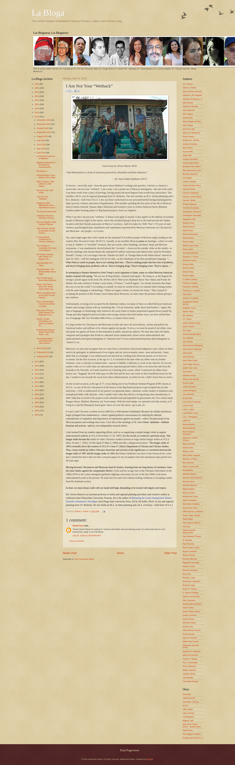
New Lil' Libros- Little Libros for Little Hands (45, 183)
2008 (37, 398)
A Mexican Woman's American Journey (45, 217)
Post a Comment (77, 541)
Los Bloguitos (188, 717)
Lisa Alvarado (188, 394)
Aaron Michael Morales (192, 91)
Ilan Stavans (188, 315)
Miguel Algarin (189, 489)
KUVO (185, 705)
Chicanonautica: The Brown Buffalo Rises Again (46, 271)
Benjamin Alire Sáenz (192, 166)
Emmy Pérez (188, 272)
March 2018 (42, 348)
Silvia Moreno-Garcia (191, 630)
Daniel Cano (78, 526)
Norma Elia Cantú (190, 508)
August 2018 (42, 136)
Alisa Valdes (188, 125)
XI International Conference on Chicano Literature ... (46, 239)
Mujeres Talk (188, 721)
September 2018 (44, 132)
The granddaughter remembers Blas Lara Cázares (44, 340)
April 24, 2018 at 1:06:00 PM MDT (87, 535)
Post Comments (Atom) (84, 559)
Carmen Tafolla (189, 200)
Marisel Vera (188, 448)
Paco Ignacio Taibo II (191, 523)
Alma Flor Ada (189, 129)
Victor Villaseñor (189, 666)
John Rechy (188, 342)
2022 (37, 100)
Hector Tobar (188, 311)
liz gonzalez (188, 398)
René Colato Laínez (191, 547)
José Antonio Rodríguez (193, 345)
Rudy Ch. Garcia (190, 589)
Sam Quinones (189, 600)
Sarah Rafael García (191, 611)
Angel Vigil (187, 155)
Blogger (150, 759)
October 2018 (43, 128)
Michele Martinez (190, 485)
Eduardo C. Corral (190, 257)
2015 (37, 370)
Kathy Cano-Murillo (191, 379)
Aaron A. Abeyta (189, 88)
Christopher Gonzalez (192, 215)
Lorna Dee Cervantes (192, 402)
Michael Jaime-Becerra (192, 478)
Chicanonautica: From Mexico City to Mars (45, 176)
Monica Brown (189, 493)
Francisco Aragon (190, 283)
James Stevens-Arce (191, 323)
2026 (37, 84)
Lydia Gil (186, 420)
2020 (37, 108)
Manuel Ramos (189, 428)
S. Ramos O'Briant (190, 593)
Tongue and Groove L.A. (193, 738)
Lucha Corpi (188, 405)
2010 (37, 390)
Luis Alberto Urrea (190, 413)
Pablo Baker (188, 519)
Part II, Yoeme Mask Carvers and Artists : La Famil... (46, 304)
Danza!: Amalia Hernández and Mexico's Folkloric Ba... (45, 322)
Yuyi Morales (188, 678)
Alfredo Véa (188, 118)
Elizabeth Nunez (190, 260)
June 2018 (41, 144)
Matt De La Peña (190, 459)
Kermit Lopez (188, 383)
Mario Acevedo (189, 444)
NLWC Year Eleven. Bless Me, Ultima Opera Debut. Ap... (45, 286)
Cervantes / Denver (191, 702)
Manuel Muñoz (189, 424)
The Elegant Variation (192, 734)
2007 (37, 402)
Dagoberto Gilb (189, 219)
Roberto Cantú (189, 566)
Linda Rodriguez (190, 390)
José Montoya (188, 357)
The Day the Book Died (46, 211)
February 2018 (43, 352)
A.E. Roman (188, 84)
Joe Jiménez (188, 338)
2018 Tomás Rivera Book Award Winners (46, 279)
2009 (37, 394)
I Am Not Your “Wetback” (42, 198)
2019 (37, 112)
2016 (37, 366)
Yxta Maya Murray (190, 681)
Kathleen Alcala (189, 375)
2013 (37, 378)
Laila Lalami (188, 709)
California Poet (189, 698)
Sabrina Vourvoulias (191, 596)
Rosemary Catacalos (191, 581)
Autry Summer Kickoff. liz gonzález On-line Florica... (45, 230)
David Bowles (188, 238)
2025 (37, 88)
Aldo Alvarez (188, 103)
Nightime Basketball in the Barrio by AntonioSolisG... (45, 164)
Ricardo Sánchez (190, 559)
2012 (37, 382)
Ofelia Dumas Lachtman (193, 511)
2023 (37, 96)
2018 (37, 116)
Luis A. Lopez (188, 409)
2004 (37, 415)
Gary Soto (187, 294)
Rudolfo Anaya (189, 585)
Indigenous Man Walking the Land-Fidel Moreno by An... (46, 205)
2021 (37, 104)
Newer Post (70, 553)
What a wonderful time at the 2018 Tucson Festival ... (45, 295)
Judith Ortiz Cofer (190, 368)
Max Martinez (188, 463)
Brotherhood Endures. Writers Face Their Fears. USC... (45, 332)
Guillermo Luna (189, 308)
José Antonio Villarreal (192, 349)
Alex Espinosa (189, 110)
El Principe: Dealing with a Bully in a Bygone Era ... (44, 256)
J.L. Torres (187, 319)
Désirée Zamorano (190, 245)
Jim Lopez (187, 330)
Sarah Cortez (188, 608)
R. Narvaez (187, 540)
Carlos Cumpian (189, 181)
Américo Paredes (190, 144)
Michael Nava (188, 481)
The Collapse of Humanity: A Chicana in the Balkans (46, 248)
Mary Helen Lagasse (191, 455)
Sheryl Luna (188, 626)
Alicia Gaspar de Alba (192, 121)
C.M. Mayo (187, 178)
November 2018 (44, 124)
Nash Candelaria (190, 500)
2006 (37, 407)
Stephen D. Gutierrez (192, 651)
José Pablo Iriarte (190, 360)
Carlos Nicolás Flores (192, 185)
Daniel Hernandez (190, 234)
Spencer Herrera (190, 638)
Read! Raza (188, 730)
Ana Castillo (188, 151)
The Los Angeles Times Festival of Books (46, 223)
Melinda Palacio (189, 474)
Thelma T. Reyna (190, 659)
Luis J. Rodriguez (190, 417)
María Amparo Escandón (189, 433)
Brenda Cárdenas (190, 174)
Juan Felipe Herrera (191, 364)
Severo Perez (188, 619)
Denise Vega (188, 242)
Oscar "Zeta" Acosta (191, 515)
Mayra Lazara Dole (191, 466)
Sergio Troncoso (190, 615)
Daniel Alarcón (189, 227)
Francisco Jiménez (190, 287)
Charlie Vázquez (190, 204)
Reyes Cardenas (190, 551)
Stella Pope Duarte (191, 641)
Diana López (188, 249)
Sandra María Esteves (192, 604)
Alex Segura (188, 114)
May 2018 (41, 149)
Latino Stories (188, 713)
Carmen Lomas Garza (192, 197)
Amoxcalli (187, 694)
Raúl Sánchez (188, 544)
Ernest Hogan (188, 275)
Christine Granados (191, 208)
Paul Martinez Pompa (192, 536)
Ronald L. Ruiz (189, 578)
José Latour (188, 353)
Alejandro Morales (190, 106)
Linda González (189, 387)
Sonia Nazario (189, 634)
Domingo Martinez (190, 253)
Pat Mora (186, 526)
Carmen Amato (189, 189)
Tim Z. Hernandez (190, 662)
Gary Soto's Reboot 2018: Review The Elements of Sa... (45, 312)
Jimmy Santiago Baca (192, 334)
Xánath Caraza (189, 674)
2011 (37, 386)
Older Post (170, 553)
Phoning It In (41, 171)
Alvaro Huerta (188, 136)
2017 (37, 361)
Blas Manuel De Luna (192, 170)
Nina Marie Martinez (191, 504)
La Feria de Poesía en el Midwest (45, 157)
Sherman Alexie (189, 623)
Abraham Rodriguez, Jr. (193, 99)
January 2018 (43, 356)
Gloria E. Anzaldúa (190, 298)
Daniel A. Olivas (82, 511)
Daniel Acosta (188, 223)
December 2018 (44, 120)
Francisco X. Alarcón (191, 290)
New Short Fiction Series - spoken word (192, 725)
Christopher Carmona (192, 212)
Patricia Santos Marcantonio (189, 531)
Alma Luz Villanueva (191, 133)
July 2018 (41, 140)
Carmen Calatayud (190, 193)
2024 (37, 92)
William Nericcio (189, 670)
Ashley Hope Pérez (191, 163)
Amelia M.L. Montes (191, 140)
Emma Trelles (188, 268)
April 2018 (41, 153)
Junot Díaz (187, 372)
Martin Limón (188, 451)
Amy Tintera (188, 148)
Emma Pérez (188, 264)
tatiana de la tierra (190, 655)
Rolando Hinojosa (190, 570)
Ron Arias (187, 574)
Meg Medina (188, 470)
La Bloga (48, 13)
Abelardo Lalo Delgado (192, 95)
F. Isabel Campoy (190, 279)
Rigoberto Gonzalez (191, 562)
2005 (37, 411)
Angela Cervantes (190, 159)
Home (120, 553)
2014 (37, 374)
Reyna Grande (189, 555)
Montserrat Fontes (190, 496)
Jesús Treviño (188, 326)
